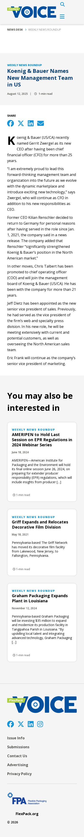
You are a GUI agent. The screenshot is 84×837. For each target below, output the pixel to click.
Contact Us (17, 755)
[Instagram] (40, 724)
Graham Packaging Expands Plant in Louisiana (40, 598)
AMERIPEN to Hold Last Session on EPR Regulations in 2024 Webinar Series (42, 439)
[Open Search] (62, 4)
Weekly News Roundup (44, 30)
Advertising (17, 764)
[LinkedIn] (31, 724)
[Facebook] (10, 724)
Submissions (18, 746)
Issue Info (16, 738)
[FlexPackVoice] (31, 12)
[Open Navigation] (62, 16)
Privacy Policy (19, 773)
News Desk (15, 30)
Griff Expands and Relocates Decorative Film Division (40, 524)
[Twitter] (20, 724)
